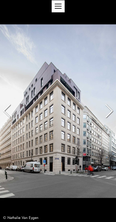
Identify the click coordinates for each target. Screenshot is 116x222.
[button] (58, 6)
